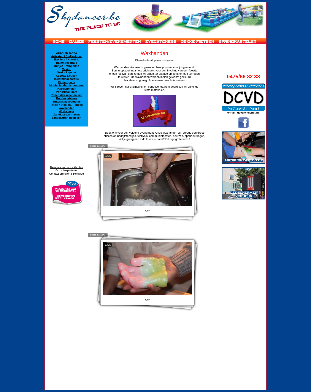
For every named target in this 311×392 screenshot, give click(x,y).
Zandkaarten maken (66, 114)
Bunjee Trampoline (66, 66)
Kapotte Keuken (66, 75)
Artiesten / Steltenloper (66, 56)
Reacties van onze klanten (66, 167)
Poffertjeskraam (66, 91)
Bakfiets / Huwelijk (66, 59)
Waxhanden (66, 108)
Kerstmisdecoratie (66, 79)
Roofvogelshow (66, 98)
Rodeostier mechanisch (67, 95)
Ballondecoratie (66, 62)
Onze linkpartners (67, 170)
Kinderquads (66, 82)
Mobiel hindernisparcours (66, 85)
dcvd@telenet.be (248, 112)
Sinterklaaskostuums (66, 101)
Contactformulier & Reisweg (66, 173)
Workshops (66, 111)
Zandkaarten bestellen (66, 117)
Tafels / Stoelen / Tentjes (66, 104)
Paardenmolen (66, 88)
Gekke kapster (66, 72)
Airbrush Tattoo (66, 53)
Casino (66, 69)
